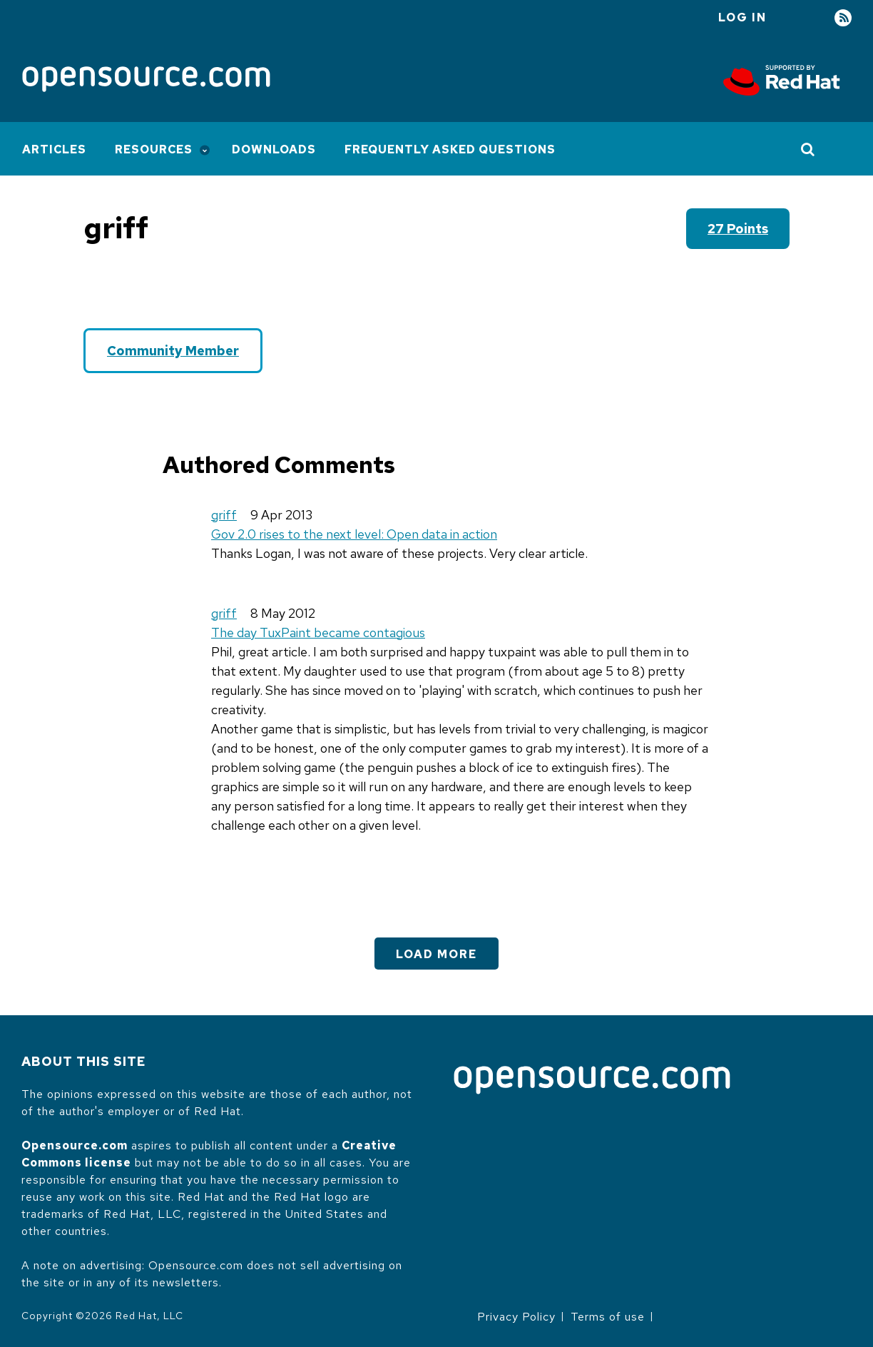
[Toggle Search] (808, 149)
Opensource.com (74, 1145)
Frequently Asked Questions (450, 149)
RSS (843, 18)
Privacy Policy (516, 1316)
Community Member (173, 350)
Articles (54, 149)
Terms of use (608, 1316)
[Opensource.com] (146, 80)
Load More (436, 954)
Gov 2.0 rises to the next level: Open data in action (354, 534)
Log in (742, 17)
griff (224, 515)
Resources (154, 149)
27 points (738, 228)
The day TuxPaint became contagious (318, 632)
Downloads (274, 149)
